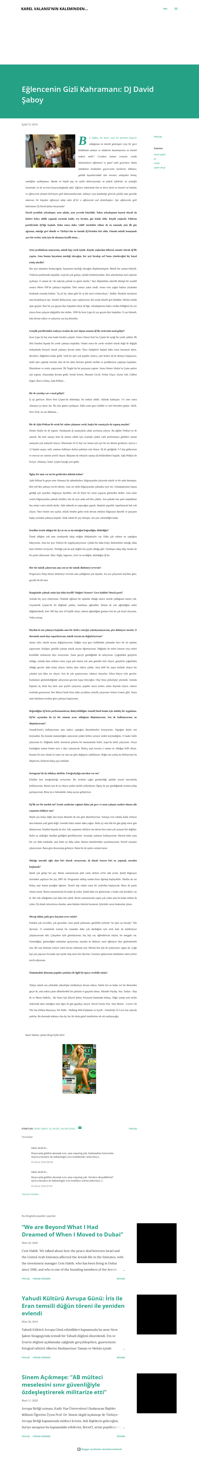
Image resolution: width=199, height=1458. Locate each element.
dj (155, 159)
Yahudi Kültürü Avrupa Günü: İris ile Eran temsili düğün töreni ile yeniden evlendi (73, 1305)
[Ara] (165, 9)
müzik (157, 163)
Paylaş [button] (158, 136)
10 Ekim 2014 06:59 (42, 1162)
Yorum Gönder (30, 1194)
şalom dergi (159, 167)
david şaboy (160, 154)
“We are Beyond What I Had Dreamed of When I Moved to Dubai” (72, 1230)
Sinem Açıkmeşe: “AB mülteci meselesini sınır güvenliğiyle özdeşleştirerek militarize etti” (64, 1384)
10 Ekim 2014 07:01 (41, 1186)
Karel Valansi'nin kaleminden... (54, 8)
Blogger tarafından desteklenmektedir (99, 1449)
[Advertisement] (99, 36)
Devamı (121, 1278)
